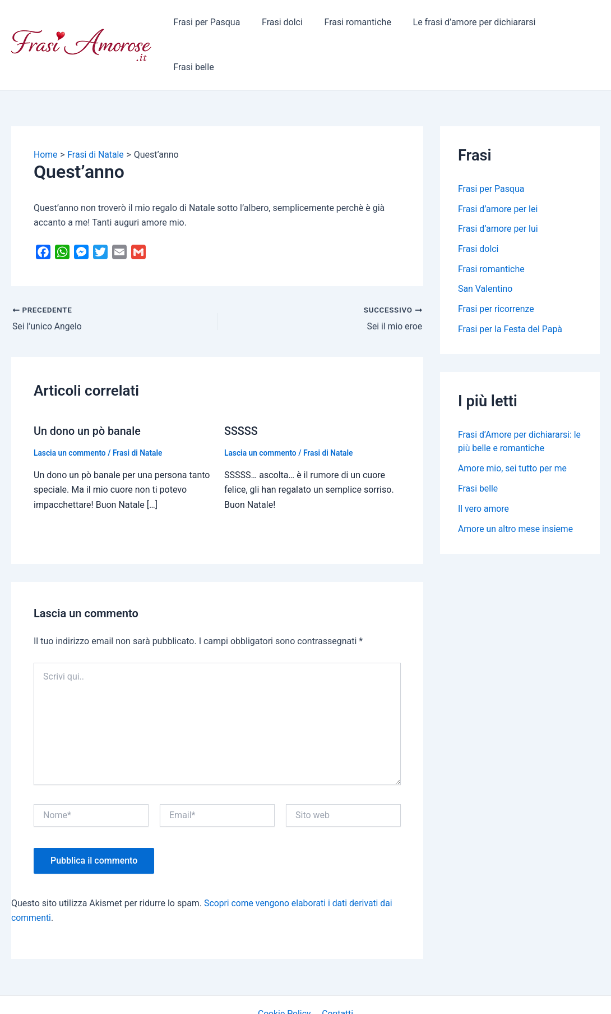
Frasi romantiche (358, 25)
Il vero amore (484, 470)
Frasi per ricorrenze (496, 270)
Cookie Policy (285, 974)
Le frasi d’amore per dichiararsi (471, 25)
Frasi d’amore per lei (498, 169)
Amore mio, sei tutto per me (513, 430)
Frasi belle (570, 25)
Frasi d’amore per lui (498, 190)
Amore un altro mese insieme (516, 490)
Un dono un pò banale (88, 391)
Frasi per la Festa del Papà (510, 291)
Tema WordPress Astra (398, 995)
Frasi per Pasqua (215, 25)
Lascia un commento (70, 413)
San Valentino (485, 250)
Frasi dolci (286, 25)
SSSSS (241, 391)
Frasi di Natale (139, 413)
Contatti (337, 974)
